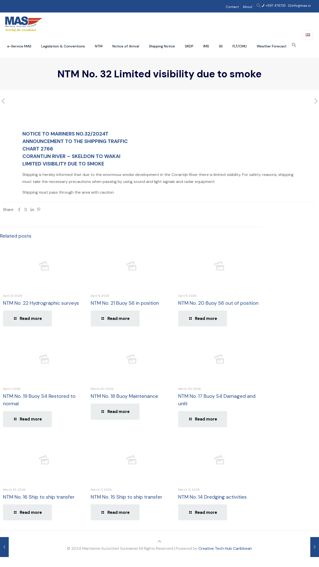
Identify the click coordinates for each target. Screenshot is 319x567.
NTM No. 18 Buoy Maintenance (124, 396)
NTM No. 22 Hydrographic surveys (41, 303)
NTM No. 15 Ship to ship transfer (126, 497)
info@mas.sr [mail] (301, 5)
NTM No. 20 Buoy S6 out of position (218, 303)
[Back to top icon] (159, 541)
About (247, 7)
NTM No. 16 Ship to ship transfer (39, 497)
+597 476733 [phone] (275, 5)
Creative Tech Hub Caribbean (225, 548)
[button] (258, 7)
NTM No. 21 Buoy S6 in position (125, 303)
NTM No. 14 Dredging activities (212, 497)
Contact (232, 7)
